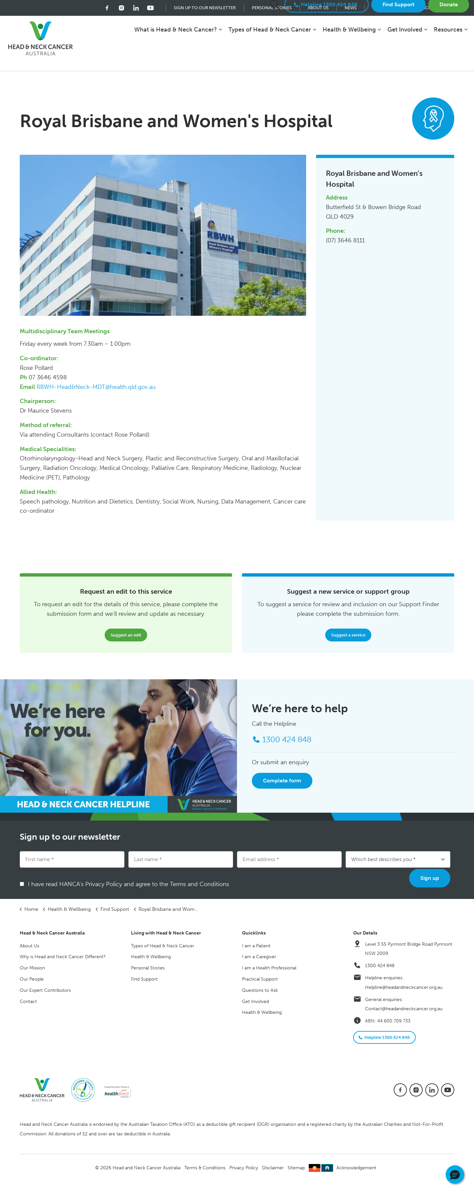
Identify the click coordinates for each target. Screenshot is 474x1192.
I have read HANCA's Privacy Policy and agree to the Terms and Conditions (130, 884)
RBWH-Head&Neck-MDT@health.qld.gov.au (96, 387)
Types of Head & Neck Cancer (269, 57)
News (350, 7)
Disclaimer (273, 1168)
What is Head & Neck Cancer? (175, 57)
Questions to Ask (260, 990)
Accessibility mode (444, 7)
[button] (455, 1174)
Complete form (282, 780)
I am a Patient (256, 946)
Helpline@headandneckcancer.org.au (403, 987)
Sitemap (296, 1168)
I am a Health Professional (269, 968)
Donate (448, 32)
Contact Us (386, 7)
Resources (448, 57)
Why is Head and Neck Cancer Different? (63, 957)
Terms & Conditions (204, 1168)
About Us (318, 7)
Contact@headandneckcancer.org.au (403, 1009)
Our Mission (32, 968)
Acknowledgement (356, 1168)
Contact (28, 1001)
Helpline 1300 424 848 (326, 32)
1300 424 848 (379, 965)
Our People (32, 979)
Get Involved (404, 57)
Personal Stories (272, 7)
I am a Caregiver (259, 957)
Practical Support (260, 979)
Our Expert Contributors (45, 990)
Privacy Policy (243, 1168)
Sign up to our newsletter (205, 7)
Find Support (398, 32)
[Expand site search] (275, 32)
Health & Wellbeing (349, 57)
